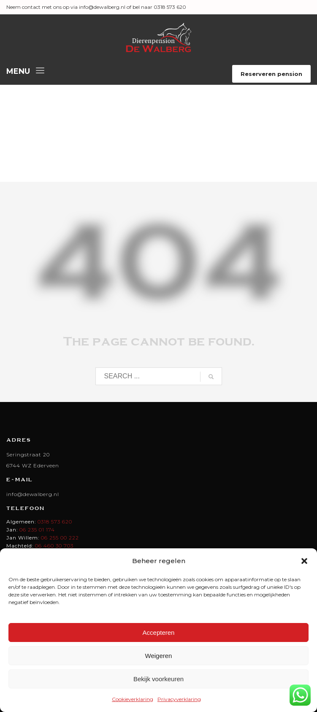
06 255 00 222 (60, 537)
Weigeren (158, 655)
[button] (304, 561)
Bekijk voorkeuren (158, 678)
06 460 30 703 (54, 545)
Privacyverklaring (179, 699)
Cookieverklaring (132, 699)
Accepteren (159, 632)
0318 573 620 (55, 521)
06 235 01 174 (37, 529)
